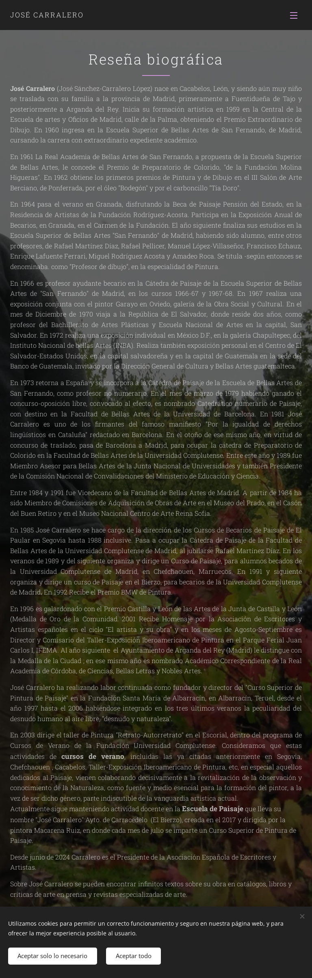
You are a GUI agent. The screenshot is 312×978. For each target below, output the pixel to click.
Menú (293, 15)
